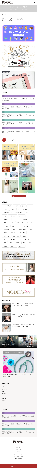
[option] (9, 341)
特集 (3, 387)
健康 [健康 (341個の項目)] (31, 229)
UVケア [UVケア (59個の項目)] (16, 206)
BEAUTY (4, 393)
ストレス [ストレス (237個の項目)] (21, 216)
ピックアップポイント (18, 454)
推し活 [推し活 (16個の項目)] (5, 239)
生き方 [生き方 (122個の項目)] (27, 239)
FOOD (3, 391)
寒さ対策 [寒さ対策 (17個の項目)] (22, 232)
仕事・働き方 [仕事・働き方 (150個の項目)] (22, 229)
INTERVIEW (4, 389)
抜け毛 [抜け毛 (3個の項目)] (24, 236)
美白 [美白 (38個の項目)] (11, 242)
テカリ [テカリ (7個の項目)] (15, 219)
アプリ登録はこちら (18, 456)
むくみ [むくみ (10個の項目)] (12, 209)
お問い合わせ (18, 447)
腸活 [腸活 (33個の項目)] (30, 242)
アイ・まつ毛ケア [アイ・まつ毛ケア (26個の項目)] (22, 209)
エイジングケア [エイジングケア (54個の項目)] (8, 212)
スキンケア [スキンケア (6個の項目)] (12, 216)
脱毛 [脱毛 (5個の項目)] (24, 242)
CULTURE (4, 400)
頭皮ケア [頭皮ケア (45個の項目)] (21, 246)
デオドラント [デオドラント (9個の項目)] (23, 219)
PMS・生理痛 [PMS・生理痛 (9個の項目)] (7, 206)
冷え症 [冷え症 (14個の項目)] (5, 232)
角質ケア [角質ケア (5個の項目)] (13, 246)
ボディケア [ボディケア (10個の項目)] (15, 226)
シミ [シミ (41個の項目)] (27, 212)
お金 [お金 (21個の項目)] (23, 206)
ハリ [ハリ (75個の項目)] (12, 222)
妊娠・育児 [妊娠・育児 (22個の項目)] (14, 232)
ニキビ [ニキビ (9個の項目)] (5, 222)
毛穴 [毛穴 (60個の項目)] (20, 239)
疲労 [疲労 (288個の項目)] (5, 242)
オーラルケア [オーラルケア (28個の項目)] (18, 212)
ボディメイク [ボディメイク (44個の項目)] (25, 226)
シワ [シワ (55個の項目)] (5, 216)
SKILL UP (4, 398)
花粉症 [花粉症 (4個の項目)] (5, 246)
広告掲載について (18, 449)
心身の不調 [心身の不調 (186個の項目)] (6, 236)
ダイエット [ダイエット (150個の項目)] (6, 219)
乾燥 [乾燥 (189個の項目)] (14, 229)
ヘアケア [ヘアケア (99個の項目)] (6, 226)
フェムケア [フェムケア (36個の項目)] (29, 222)
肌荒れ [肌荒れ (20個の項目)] (17, 242)
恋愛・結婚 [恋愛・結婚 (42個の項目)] (16, 236)
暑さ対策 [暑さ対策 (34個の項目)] (13, 239)
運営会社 (18, 444)
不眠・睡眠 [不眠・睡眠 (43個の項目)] (6, 229)
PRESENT (4, 403)
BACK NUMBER (18, 458)
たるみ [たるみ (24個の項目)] (5, 209)
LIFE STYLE (4, 396)
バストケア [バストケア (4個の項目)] (20, 222)
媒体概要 (18, 451)
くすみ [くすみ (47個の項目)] (30, 206)
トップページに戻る (7, 20)
